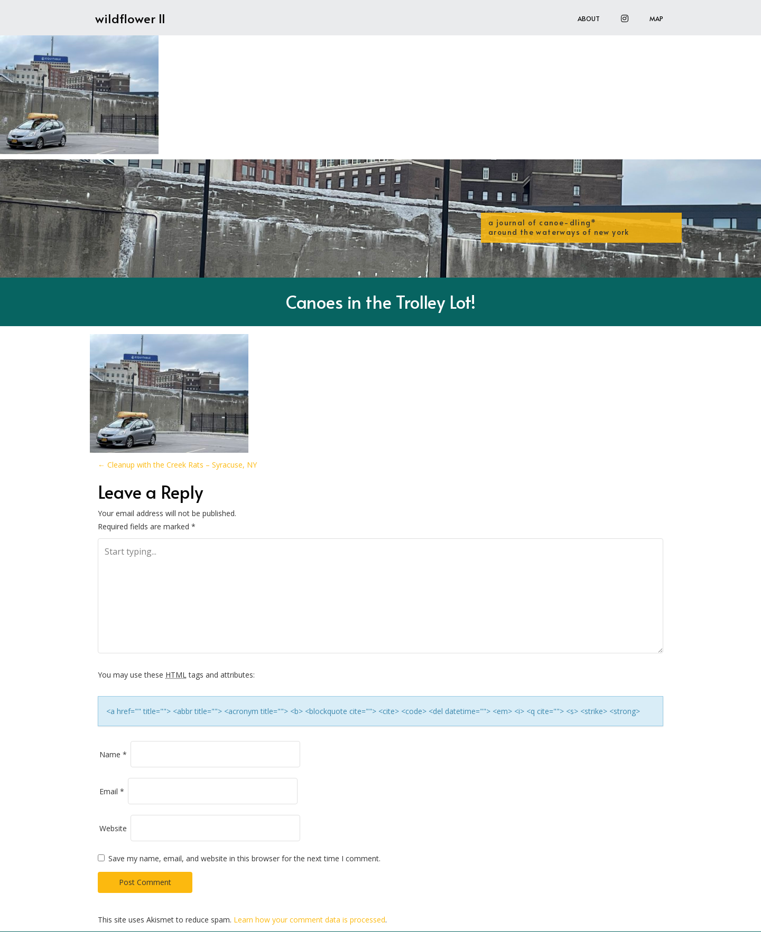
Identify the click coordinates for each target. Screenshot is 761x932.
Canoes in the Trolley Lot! (381, 301)
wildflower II (130, 18)
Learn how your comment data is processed (309, 920)
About (589, 18)
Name (113, 754)
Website (113, 828)
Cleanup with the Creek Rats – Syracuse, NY (177, 465)
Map (656, 18)
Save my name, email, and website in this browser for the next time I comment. (244, 858)
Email (111, 791)
